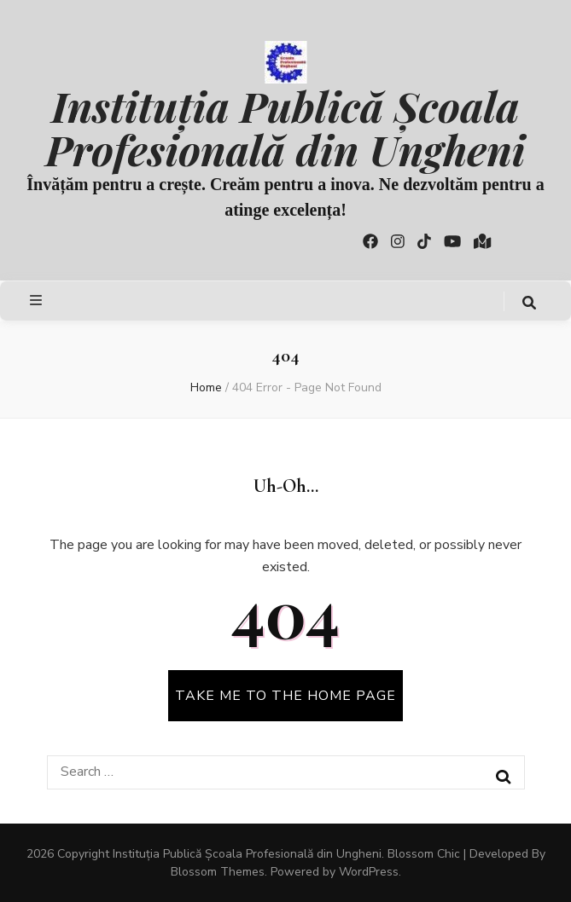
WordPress (369, 872)
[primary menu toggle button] (38, 300)
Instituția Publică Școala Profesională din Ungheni (285, 127)
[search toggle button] (529, 303)
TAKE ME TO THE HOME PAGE (285, 695)
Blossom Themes (218, 872)
